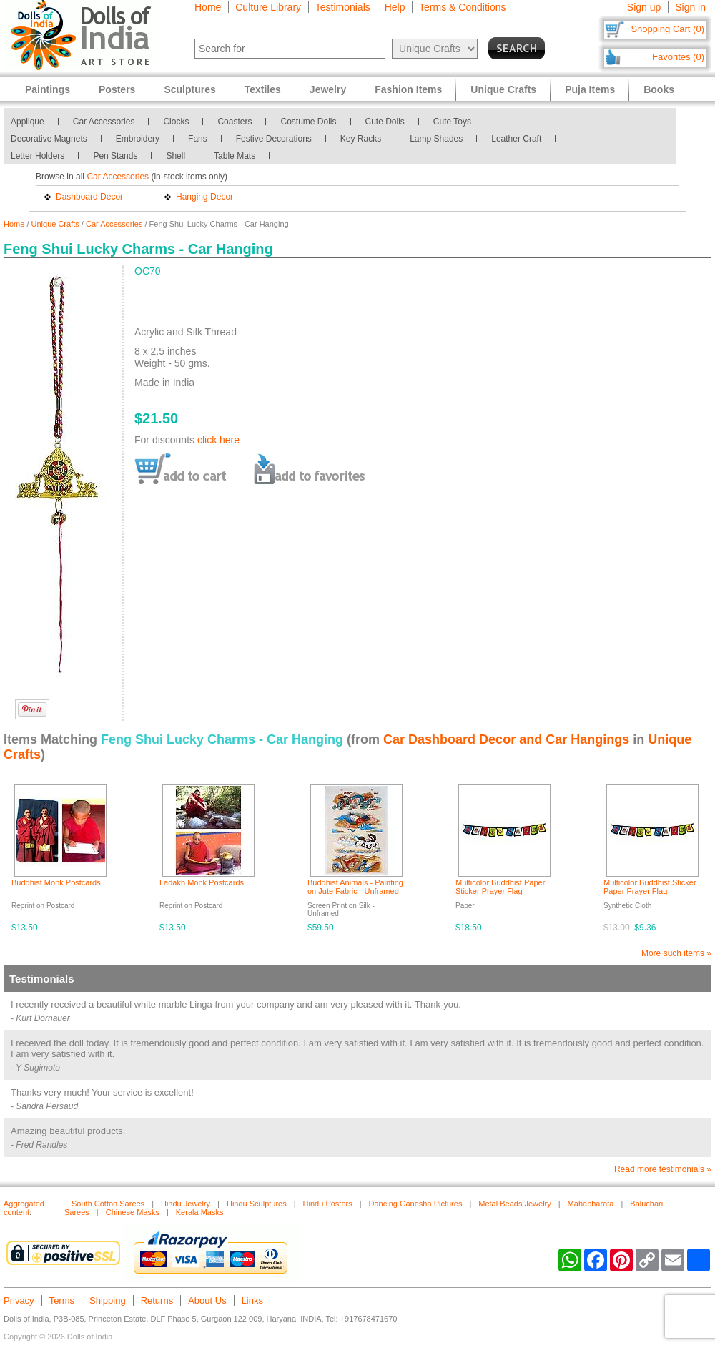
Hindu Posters (327, 1203)
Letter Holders (37, 156)
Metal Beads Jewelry (514, 1203)
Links (252, 1300)
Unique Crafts (55, 224)
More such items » (676, 953)
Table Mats (234, 156)
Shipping (107, 1300)
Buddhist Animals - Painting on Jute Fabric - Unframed (355, 886)
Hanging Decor (204, 197)
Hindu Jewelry (185, 1203)
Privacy (19, 1300)
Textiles (263, 89)
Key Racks (360, 139)
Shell (175, 156)
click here (218, 440)
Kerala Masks (200, 1212)
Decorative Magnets (49, 139)
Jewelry (328, 89)
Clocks (176, 122)
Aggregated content (24, 1207)
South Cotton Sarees (108, 1203)
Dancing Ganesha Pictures (416, 1203)
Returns (157, 1300)
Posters (117, 89)
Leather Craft (516, 139)
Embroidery (137, 139)
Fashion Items (408, 89)
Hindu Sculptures (257, 1203)
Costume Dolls (308, 122)
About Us (207, 1300)
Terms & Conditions (462, 7)
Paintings (47, 89)
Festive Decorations (274, 139)
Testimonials (342, 7)
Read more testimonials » (662, 1169)
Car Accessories (104, 122)
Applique (27, 122)
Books (659, 89)
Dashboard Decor (89, 197)
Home (207, 7)
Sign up (644, 7)
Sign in (690, 7)
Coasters (234, 122)
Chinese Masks (132, 1212)
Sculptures (189, 89)
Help (395, 7)
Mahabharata (591, 1203)
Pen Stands (115, 156)
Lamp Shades (436, 139)
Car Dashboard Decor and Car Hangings (506, 739)
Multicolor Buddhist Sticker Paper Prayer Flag (649, 886)
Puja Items (590, 89)
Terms (61, 1300)
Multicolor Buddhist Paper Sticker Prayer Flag (500, 886)
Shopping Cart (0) (667, 29)
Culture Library (268, 7)
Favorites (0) (678, 56)
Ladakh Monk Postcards (201, 882)
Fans (197, 139)
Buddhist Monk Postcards (56, 882)
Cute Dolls (385, 122)
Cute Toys (452, 122)
